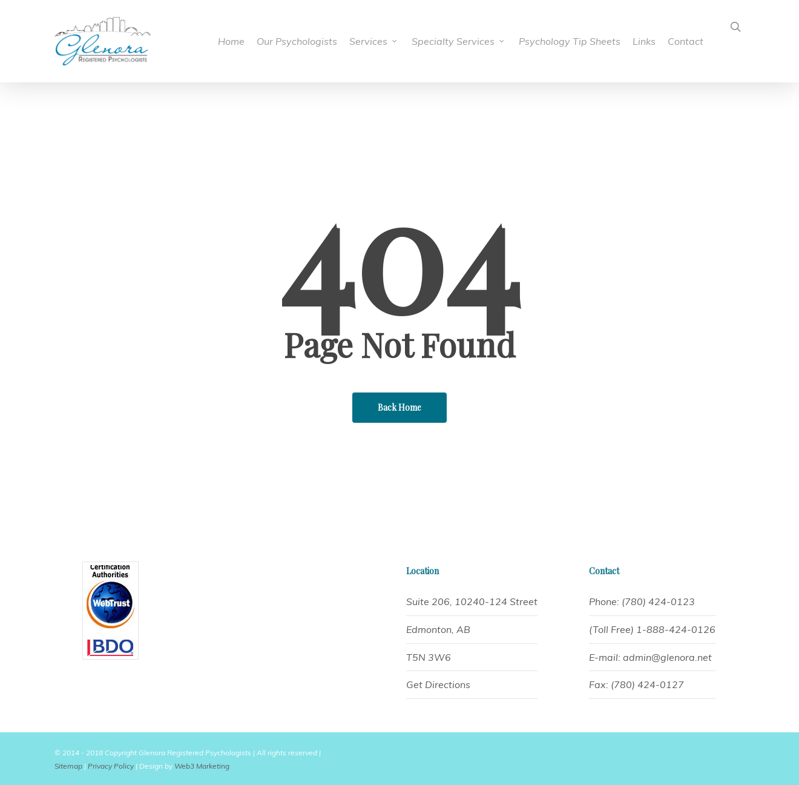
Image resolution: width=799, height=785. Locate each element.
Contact (685, 41)
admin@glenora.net (667, 657)
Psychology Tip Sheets (569, 41)
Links (644, 41)
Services (373, 41)
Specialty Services (458, 41)
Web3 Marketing (201, 765)
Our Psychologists (297, 41)
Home (231, 41)
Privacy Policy (111, 765)
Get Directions (438, 684)
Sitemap (68, 765)
